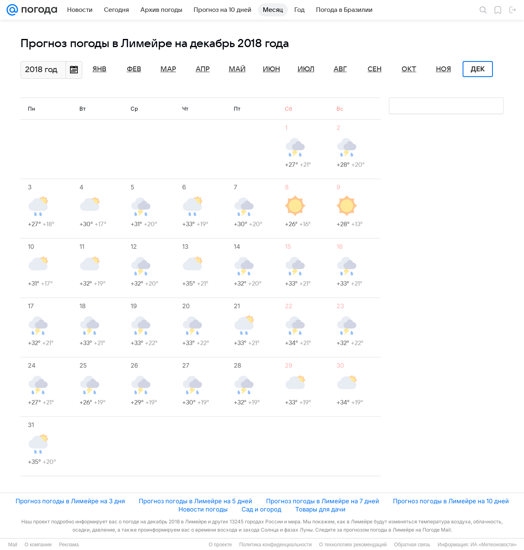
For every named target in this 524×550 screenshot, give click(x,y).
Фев (134, 69)
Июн (271, 69)
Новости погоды (203, 509)
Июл (306, 69)
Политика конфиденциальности (275, 545)
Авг (340, 69)
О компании (38, 545)
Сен (375, 69)
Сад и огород (261, 509)
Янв (99, 69)
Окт (409, 69)
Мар (168, 69)
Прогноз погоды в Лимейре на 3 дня (70, 501)
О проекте (220, 545)
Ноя (443, 69)
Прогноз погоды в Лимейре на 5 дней (195, 501)
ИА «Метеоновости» (493, 545)
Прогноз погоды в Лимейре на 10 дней (451, 501)
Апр (203, 69)
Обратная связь (412, 545)
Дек (478, 69)
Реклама (69, 545)
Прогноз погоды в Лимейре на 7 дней (322, 501)
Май (237, 69)
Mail (12, 545)
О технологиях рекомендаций (352, 545)
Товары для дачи (320, 509)
